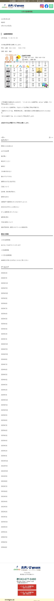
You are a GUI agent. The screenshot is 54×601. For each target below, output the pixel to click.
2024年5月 (4, 374)
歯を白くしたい (5, 161)
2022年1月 (4, 517)
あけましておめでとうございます (11, 245)
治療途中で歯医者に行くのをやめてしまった (14, 202)
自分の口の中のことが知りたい (10, 207)
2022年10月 (4, 471)
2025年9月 (4, 298)
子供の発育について (7, 222)
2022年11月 (4, 466)
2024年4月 (4, 379)
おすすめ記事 (5, 151)
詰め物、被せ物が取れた (8, 191)
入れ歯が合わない (6, 171)
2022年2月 (4, 511)
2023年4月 (4, 440)
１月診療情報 (5, 250)
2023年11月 (4, 405)
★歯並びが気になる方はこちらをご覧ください (14, 260)
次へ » (51, 137)
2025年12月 (4, 283)
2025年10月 (4, 293)
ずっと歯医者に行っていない (9, 212)
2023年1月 (4, 456)
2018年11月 (4, 537)
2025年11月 (4, 288)
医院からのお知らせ (7, 146)
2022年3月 (4, 506)
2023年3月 (4, 445)
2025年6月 (4, 313)
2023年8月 (4, 420)
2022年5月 (4, 496)
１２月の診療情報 (6, 255)
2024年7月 (4, 364)
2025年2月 (4, 334)
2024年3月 (4, 385)
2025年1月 (4, 339)
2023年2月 (4, 451)
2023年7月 (4, 425)
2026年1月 (4, 278)
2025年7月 (4, 308)
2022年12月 (4, 461)
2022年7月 (4, 486)
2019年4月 (4, 532)
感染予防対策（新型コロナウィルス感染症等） (14, 227)
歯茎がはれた (5, 197)
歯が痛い (3, 156)
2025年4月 (4, 324)
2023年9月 (4, 415)
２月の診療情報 (5, 240)
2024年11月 (4, 349)
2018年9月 (4, 542)
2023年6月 (4, 430)
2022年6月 (4, 491)
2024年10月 (4, 354)
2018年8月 (4, 547)
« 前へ (3, 137)
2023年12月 (4, 400)
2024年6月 (4, 369)
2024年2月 (4, 390)
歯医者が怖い (5, 217)
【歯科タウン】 (5, 111)
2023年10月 (4, 410)
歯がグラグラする (6, 176)
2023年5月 (4, 435)
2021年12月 (4, 522)
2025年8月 (4, 303)
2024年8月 (4, 359)
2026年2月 (4, 273)
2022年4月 (4, 501)
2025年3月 (4, 329)
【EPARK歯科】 (5, 116)
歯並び (3, 166)
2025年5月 (4, 319)
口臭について (5, 186)
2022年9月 (4, 476)
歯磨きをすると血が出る (8, 181)
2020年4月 (4, 527)
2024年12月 (4, 344)
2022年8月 (4, 481)
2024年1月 (4, 395)
